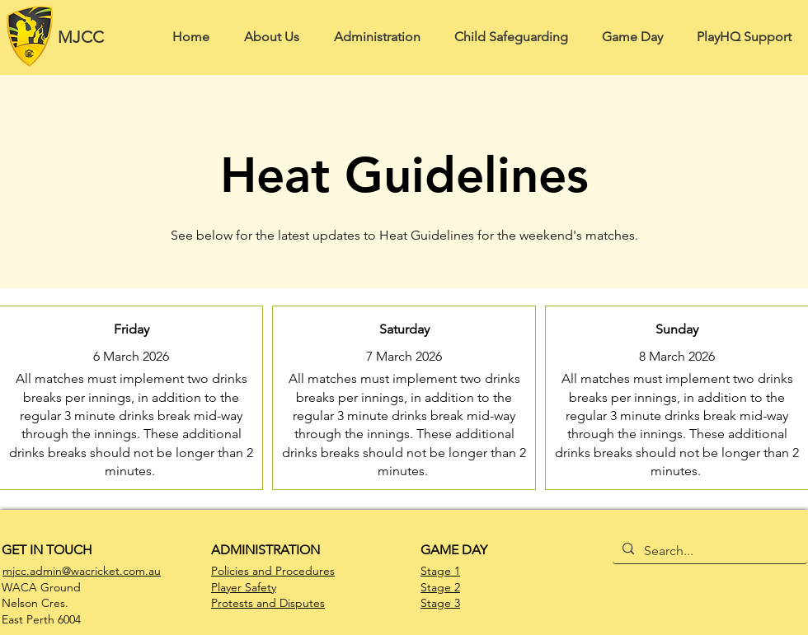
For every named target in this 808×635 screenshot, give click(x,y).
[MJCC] (86, 37)
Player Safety (243, 587)
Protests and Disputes (268, 602)
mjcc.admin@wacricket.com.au (81, 570)
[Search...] (708, 551)
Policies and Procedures (273, 570)
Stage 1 (440, 570)
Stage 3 (440, 602)
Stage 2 (440, 587)
